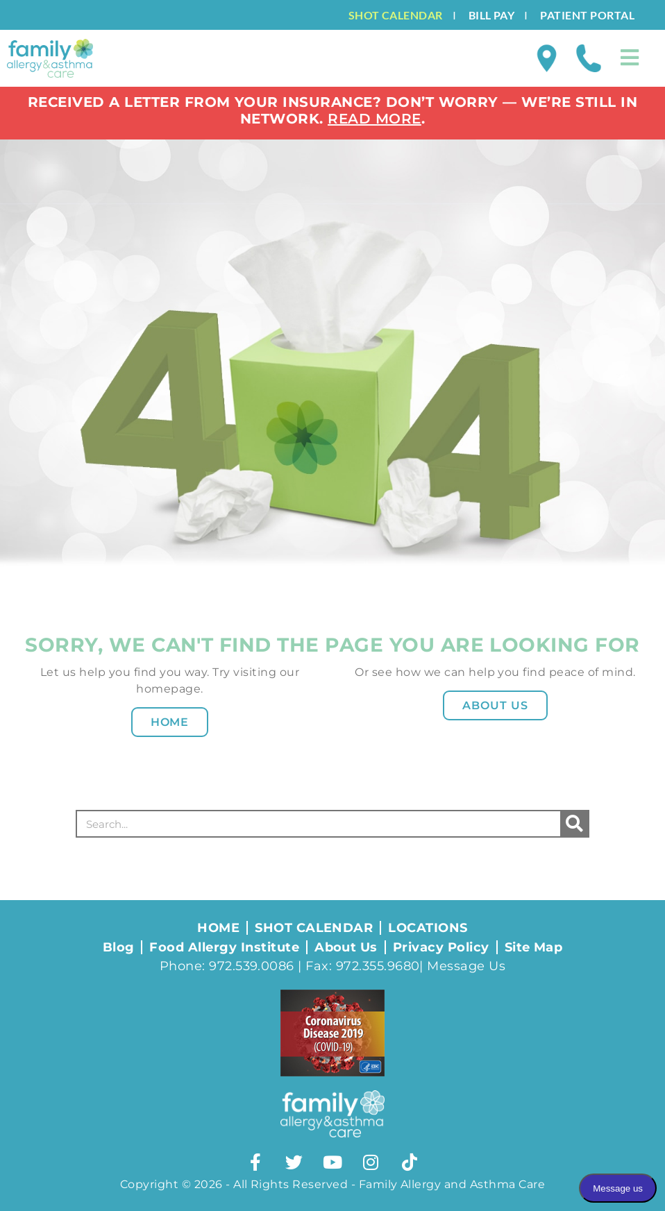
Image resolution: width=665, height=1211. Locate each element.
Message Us (466, 966)
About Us (495, 705)
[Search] (574, 823)
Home (170, 722)
